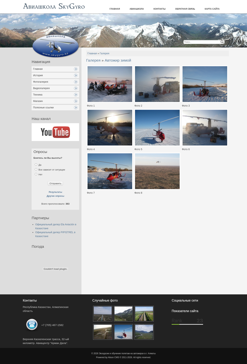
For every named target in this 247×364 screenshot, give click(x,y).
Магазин (38, 101)
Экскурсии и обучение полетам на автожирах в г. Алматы (127, 353)
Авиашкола (136, 9)
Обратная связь (185, 9)
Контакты (160, 9)
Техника (37, 94)
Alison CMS (113, 357)
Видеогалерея (41, 88)
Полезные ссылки (43, 107)
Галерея (104, 53)
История (38, 75)
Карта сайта (212, 9)
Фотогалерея (40, 81)
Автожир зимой (118, 60)
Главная (114, 9)
